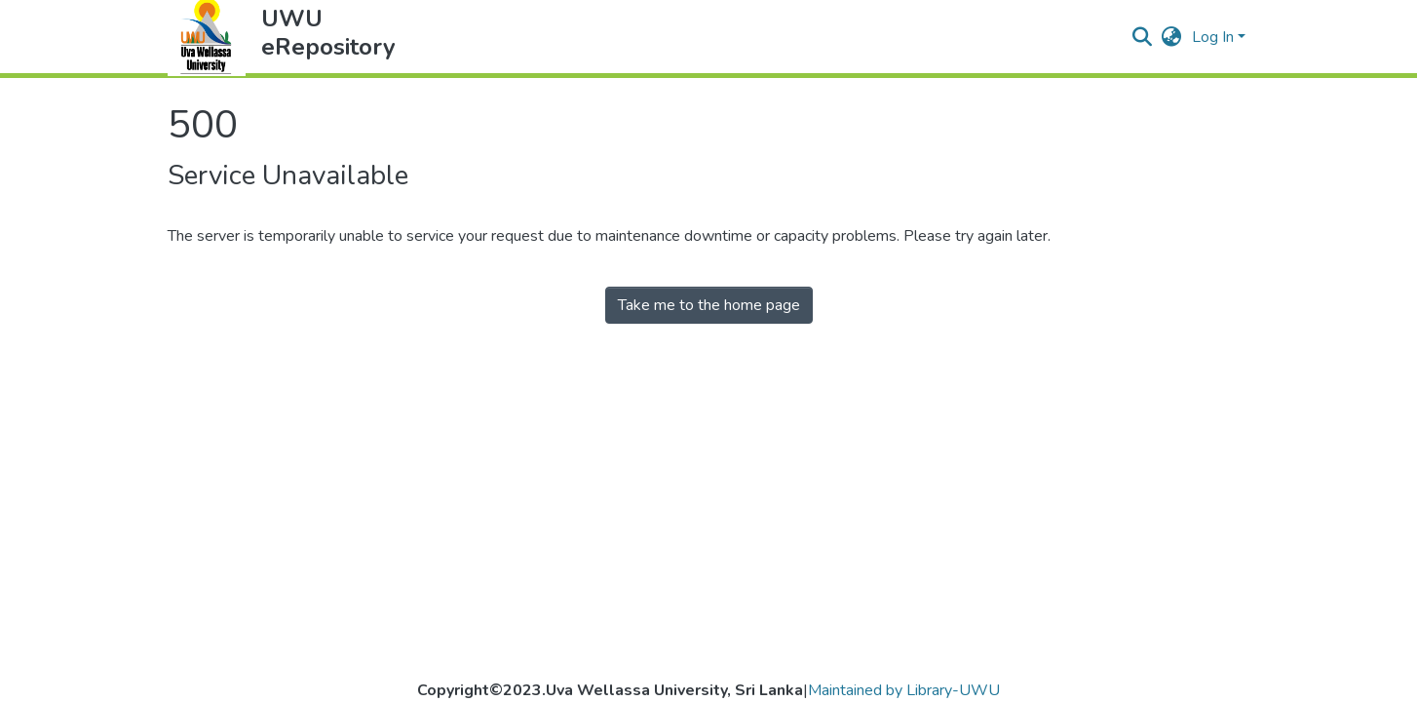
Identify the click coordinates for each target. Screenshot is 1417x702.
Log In (1213, 37)
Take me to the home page (709, 305)
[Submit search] (1143, 37)
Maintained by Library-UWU (904, 690)
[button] (1172, 37)
